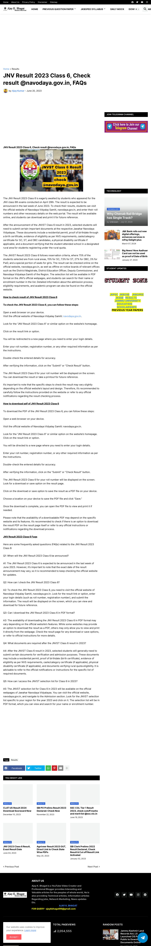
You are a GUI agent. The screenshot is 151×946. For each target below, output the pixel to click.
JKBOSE (124, 294)
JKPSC (114, 294)
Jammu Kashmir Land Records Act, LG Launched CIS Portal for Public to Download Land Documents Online (133, 936)
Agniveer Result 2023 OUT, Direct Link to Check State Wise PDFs (51, 849)
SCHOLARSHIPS (127, 307)
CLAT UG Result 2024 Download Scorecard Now (17, 809)
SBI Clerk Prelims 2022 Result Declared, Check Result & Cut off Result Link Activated (84, 850)
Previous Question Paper (58, 9)
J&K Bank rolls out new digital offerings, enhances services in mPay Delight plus (134, 235)
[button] (137, 9)
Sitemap (53, 2)
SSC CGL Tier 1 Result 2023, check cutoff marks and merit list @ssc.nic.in (84, 810)
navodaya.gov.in (72, 316)
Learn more (30, 930)
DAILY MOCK (117, 9)
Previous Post (12, 866)
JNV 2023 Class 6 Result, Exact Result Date (16, 848)
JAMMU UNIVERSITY (128, 300)
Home (5, 2)
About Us (15, 2)
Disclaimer (42, 2)
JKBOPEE (138, 294)
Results (15, 69)
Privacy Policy (28, 2)
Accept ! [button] (13, 937)
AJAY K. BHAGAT (68, 905)
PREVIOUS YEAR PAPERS (127, 310)
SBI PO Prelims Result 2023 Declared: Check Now (51, 809)
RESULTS (131, 297)
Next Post (93, 866)
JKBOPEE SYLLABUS (92, 9)
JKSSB (119, 297)
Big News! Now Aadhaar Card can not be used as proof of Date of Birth (135, 253)
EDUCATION (124, 303)
